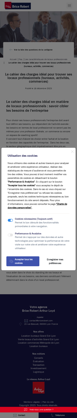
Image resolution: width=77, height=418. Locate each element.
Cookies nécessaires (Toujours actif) (34, 218)
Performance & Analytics (28, 233)
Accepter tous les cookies (21, 261)
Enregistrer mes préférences (55, 261)
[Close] (72, 151)
